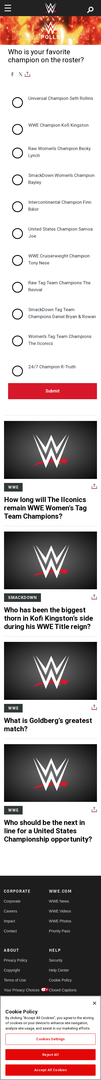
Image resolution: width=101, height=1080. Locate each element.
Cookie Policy (60, 980)
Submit (53, 391)
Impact (9, 921)
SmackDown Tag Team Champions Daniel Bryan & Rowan (62, 313)
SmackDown (22, 597)
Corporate (12, 901)
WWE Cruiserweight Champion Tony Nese (59, 259)
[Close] (94, 1003)
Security (56, 960)
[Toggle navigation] (8, 8)
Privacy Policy (15, 960)
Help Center (59, 970)
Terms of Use (15, 980)
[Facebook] (12, 74)
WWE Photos (60, 921)
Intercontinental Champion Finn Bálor (59, 205)
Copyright (12, 970)
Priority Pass (59, 931)
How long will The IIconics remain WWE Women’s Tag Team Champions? (45, 508)
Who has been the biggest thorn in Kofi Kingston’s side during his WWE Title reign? (48, 618)
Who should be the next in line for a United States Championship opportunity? (48, 831)
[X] (20, 74)
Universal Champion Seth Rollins (60, 98)
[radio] (52, 98)
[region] (50, 1038)
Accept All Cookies (50, 1070)
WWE (13, 487)
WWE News (59, 901)
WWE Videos (60, 911)
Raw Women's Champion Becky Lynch (59, 152)
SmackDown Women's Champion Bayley (61, 179)
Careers (10, 911)
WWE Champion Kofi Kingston (58, 125)
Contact (10, 931)
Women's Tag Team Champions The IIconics (60, 340)
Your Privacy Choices (15, 990)
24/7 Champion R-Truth (52, 366)
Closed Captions (60, 990)
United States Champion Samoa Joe (60, 232)
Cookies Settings (50, 1039)
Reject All (50, 1055)
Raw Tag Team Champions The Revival (59, 286)
